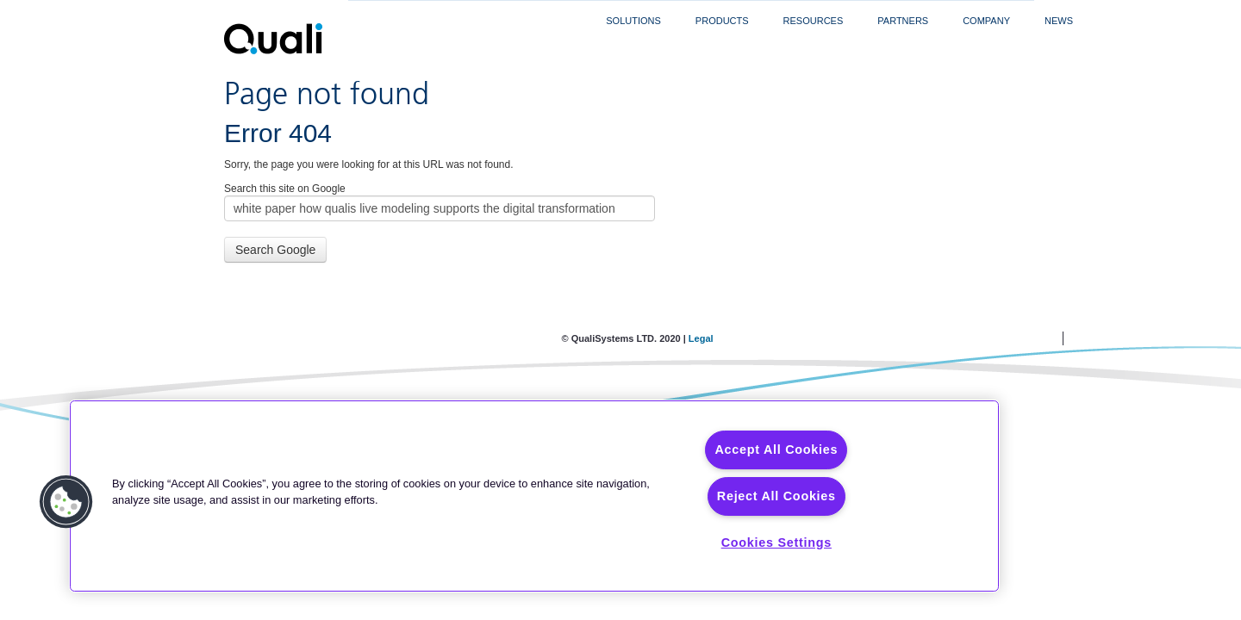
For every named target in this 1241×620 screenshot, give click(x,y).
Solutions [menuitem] (633, 21)
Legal (701, 338)
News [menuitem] (1059, 21)
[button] (66, 502)
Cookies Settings (776, 542)
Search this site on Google (285, 189)
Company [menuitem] (986, 21)
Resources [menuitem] (813, 21)
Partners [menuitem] (902, 21)
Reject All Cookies (776, 496)
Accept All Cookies (776, 449)
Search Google (275, 250)
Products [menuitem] (722, 21)
